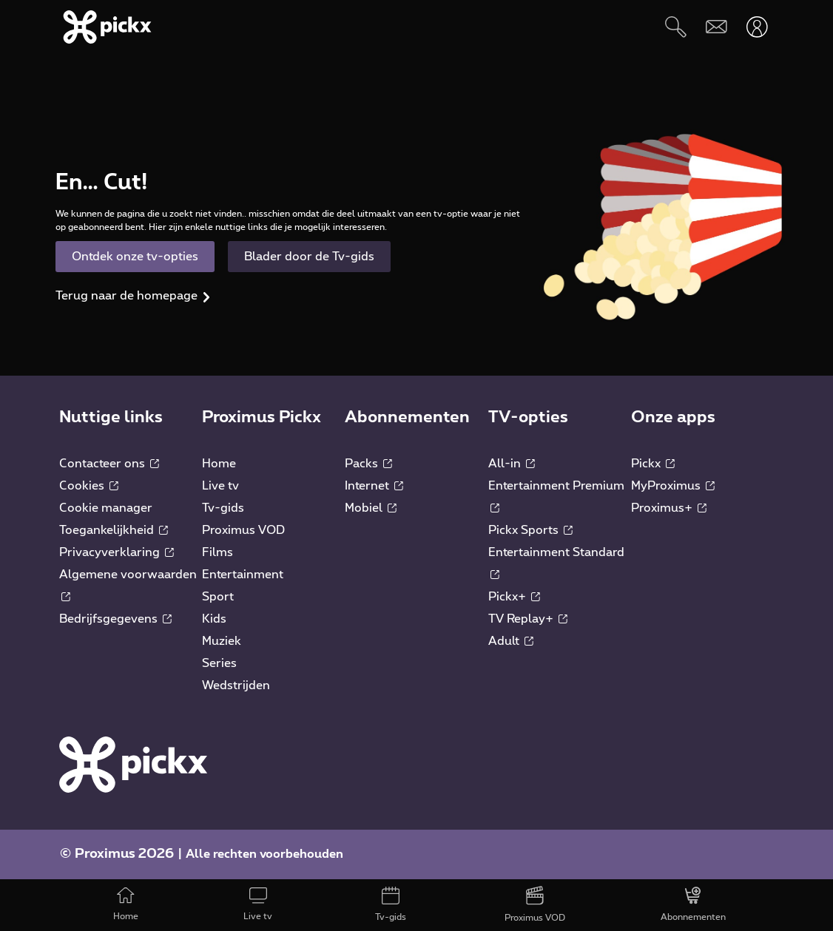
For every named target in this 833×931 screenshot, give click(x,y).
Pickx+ (514, 597)
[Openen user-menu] (757, 27)
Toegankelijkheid (113, 530)
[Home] (125, 905)
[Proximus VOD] (535, 905)
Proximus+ (668, 508)
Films (217, 552)
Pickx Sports (530, 530)
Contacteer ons (109, 464)
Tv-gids (223, 508)
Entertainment (242, 574)
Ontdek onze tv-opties (135, 257)
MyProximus (673, 486)
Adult (510, 641)
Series (219, 663)
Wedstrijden (236, 685)
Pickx (653, 464)
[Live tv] (258, 905)
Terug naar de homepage (126, 296)
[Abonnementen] (693, 905)
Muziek (221, 641)
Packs (368, 464)
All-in (511, 464)
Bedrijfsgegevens (115, 619)
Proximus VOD (243, 530)
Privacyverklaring (116, 552)
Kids (214, 619)
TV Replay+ (527, 619)
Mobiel (371, 508)
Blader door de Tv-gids (309, 257)
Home (219, 464)
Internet (374, 486)
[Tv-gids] (390, 905)
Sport (218, 597)
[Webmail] (716, 27)
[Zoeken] (675, 27)
